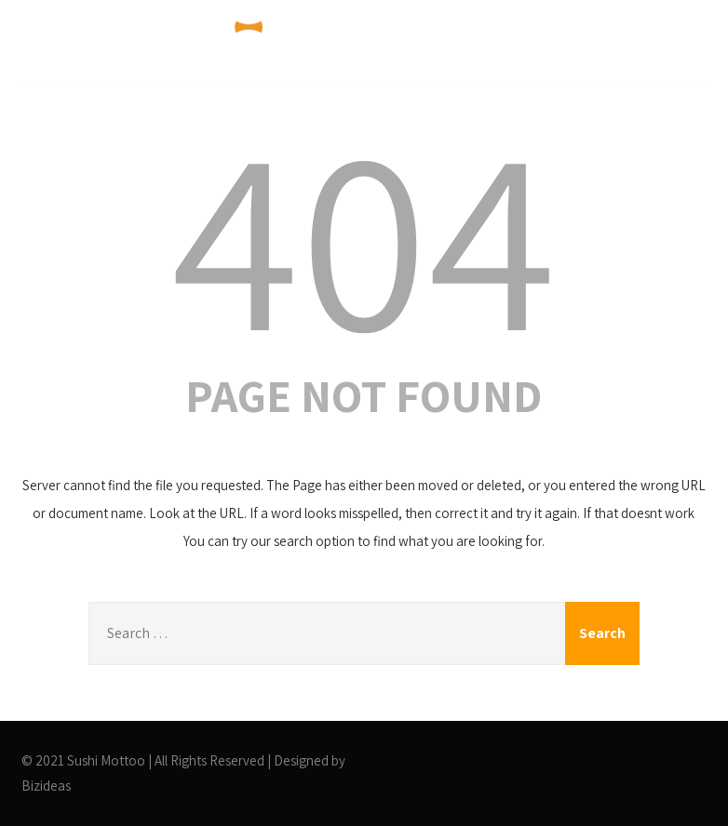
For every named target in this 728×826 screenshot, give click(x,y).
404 (364, 234)
